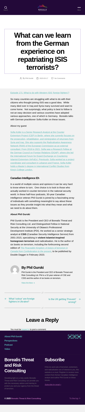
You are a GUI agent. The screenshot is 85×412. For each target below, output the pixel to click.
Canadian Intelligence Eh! (42, 28)
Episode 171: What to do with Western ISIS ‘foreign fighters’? (41, 96)
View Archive (28, 290)
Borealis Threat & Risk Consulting (26, 406)
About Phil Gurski (13, 344)
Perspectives (10, 348)
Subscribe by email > (53, 392)
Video (7, 356)
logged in (25, 337)
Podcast (8, 352)
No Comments (60, 82)
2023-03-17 (43, 82)
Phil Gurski (29, 82)
